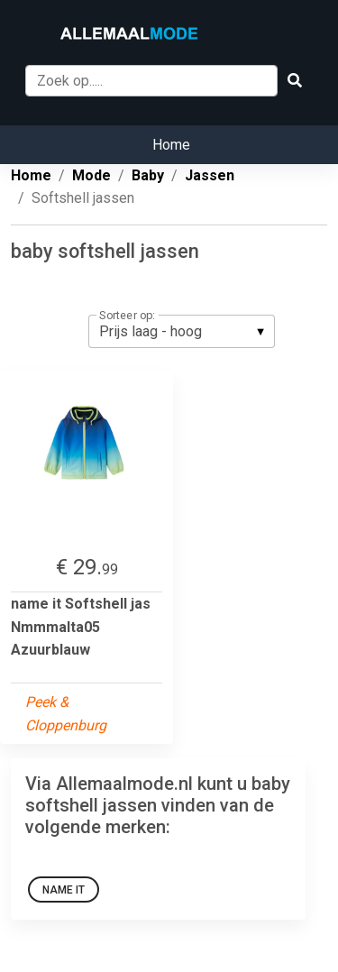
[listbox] (181, 331)
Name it (63, 890)
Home (171, 144)
